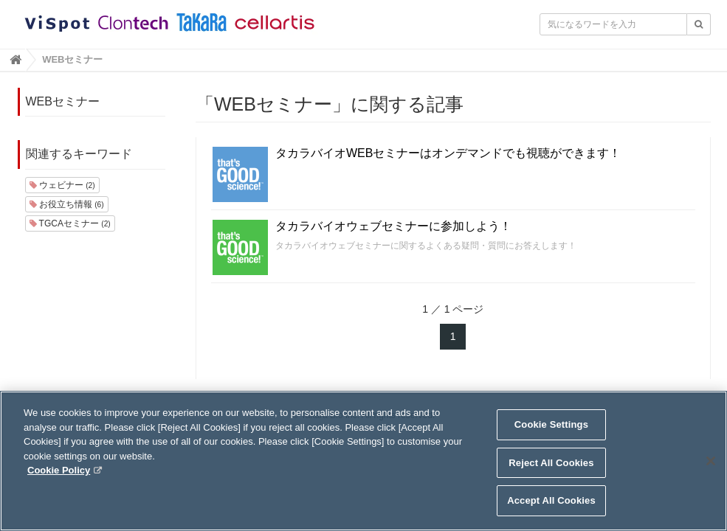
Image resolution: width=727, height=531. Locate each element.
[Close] (711, 473)
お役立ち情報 (67, 204)
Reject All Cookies (551, 475)
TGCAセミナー (70, 223)
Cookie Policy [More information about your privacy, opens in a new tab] (58, 482)
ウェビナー (62, 185)
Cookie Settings (551, 436)
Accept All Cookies (551, 512)
